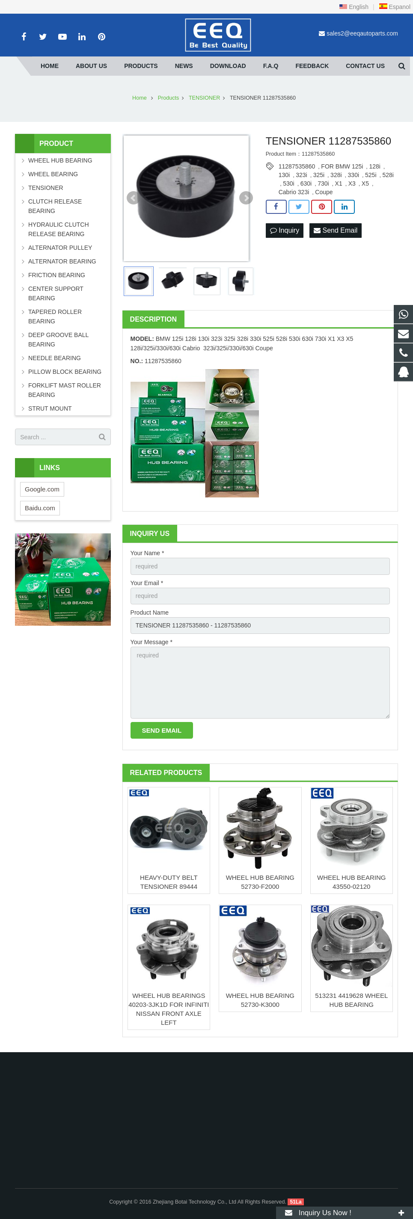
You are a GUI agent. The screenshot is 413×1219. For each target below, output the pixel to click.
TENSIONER (45, 187)
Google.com (42, 489)
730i (323, 183)
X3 (352, 183)
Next (246, 198)
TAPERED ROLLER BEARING (55, 316)
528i (388, 175)
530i (288, 183)
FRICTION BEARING (56, 275)
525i (370, 175)
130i (284, 175)
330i (353, 175)
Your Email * (147, 583)
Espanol (394, 6)
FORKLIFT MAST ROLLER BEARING (64, 390)
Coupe (324, 192)
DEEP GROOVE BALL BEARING (58, 339)
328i (336, 175)
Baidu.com (40, 508)
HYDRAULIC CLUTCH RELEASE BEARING (58, 229)
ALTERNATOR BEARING (62, 261)
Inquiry (284, 230)
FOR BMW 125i (342, 166)
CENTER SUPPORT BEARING (55, 293)
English (353, 6)
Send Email (335, 230)
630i (306, 183)
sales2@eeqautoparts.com (362, 33)
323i (301, 175)
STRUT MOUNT (50, 408)
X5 (365, 183)
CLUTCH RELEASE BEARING (55, 206)
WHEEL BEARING (53, 174)
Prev (133, 198)
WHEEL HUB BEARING (60, 160)
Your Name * (147, 553)
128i (374, 166)
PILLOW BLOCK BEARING (64, 371)
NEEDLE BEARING (54, 358)
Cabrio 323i (294, 192)
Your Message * (151, 642)
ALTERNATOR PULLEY (60, 247)
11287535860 (297, 166)
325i (318, 175)
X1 (338, 183)
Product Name (150, 612)
